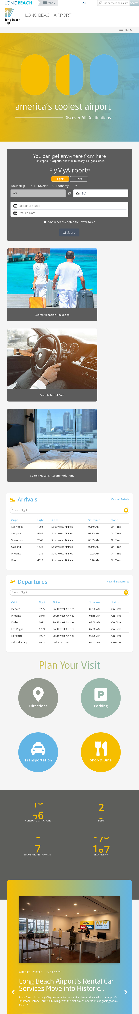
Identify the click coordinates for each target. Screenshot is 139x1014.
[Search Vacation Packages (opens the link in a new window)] (34, 271)
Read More (32, 881)
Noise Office (59, 1008)
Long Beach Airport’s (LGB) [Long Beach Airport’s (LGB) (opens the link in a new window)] (35, 861)
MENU (51, 2)
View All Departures (117, 445)
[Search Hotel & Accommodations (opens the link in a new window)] (34, 323)
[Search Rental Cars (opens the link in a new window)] (105, 271)
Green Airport (60, 1003)
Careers (57, 999)
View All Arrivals (120, 363)
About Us (57, 995)
